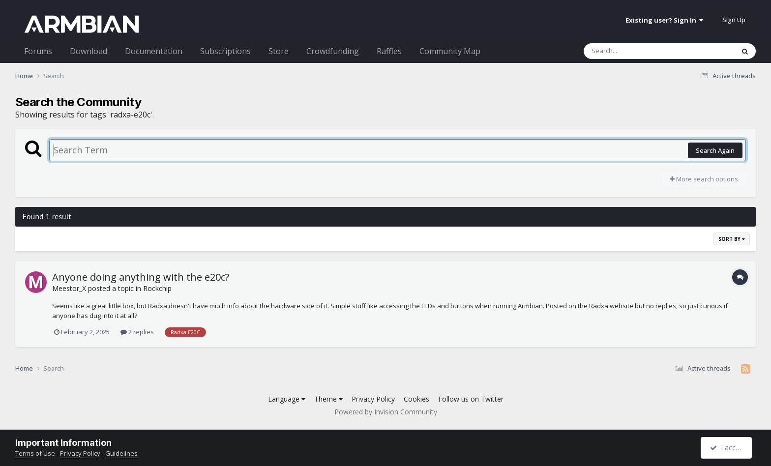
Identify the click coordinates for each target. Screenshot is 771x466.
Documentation (153, 51)
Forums (38, 51)
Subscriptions (225, 51)
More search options (704, 179)
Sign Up (733, 19)
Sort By (731, 238)
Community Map (449, 51)
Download (88, 51)
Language (286, 399)
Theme (328, 399)
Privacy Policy (373, 399)
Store (278, 51)
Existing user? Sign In (664, 20)
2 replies (137, 331)
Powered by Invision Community (385, 411)
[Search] (633, 51)
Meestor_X (69, 288)
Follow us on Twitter (471, 399)
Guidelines (121, 453)
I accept (727, 447)
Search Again (715, 150)
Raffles (389, 51)
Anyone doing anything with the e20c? (140, 277)
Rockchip (157, 288)
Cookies (416, 399)
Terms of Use (35, 453)
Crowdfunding (332, 51)
